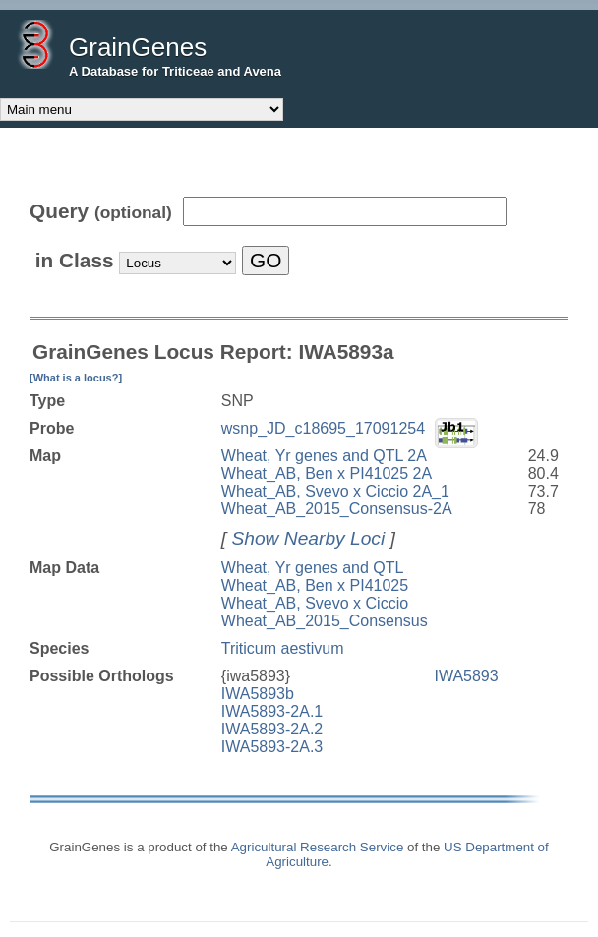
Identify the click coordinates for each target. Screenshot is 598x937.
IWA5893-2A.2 (272, 729)
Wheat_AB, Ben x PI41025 (314, 585)
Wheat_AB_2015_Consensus (324, 621)
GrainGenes (138, 47)
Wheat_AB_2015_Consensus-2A (336, 508)
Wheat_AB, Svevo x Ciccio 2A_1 (335, 491)
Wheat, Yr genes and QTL (312, 567)
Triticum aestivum (282, 648)
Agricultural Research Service (317, 847)
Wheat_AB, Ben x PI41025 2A (326, 473)
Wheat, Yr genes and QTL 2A (324, 455)
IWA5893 (466, 676)
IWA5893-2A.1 (272, 711)
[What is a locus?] (76, 377)
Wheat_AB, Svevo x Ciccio (314, 603)
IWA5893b (257, 693)
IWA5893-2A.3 (272, 746)
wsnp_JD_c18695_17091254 (323, 428)
